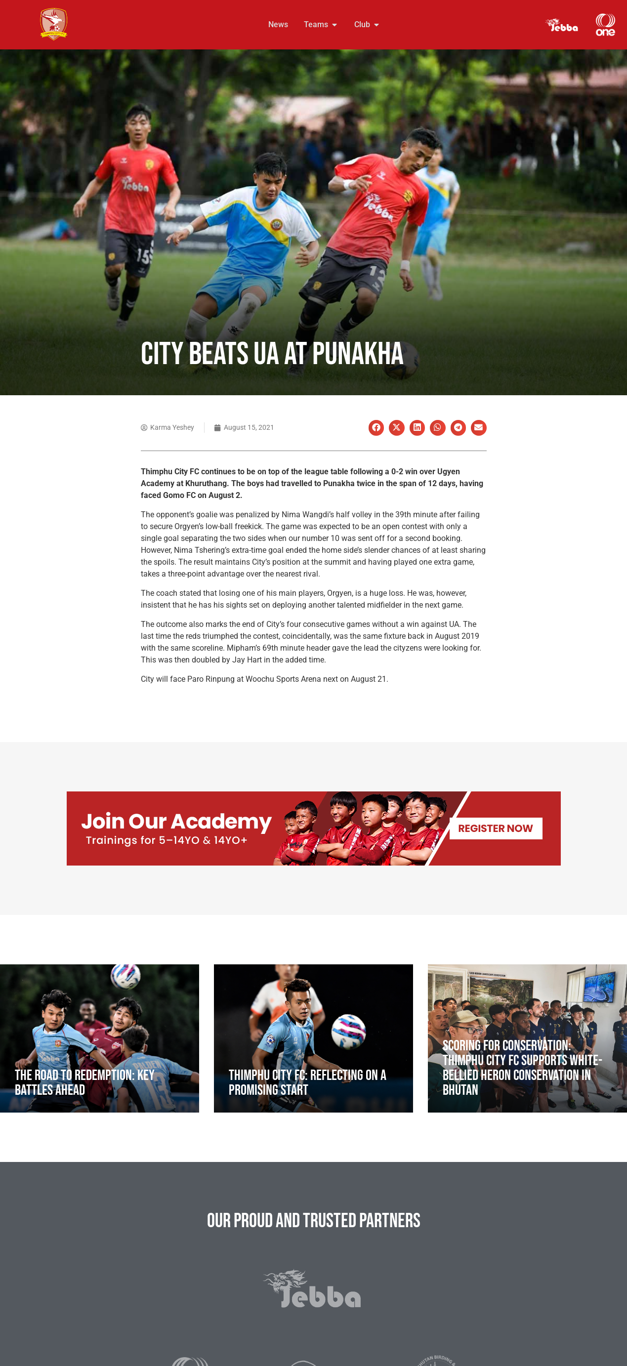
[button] (376, 428)
